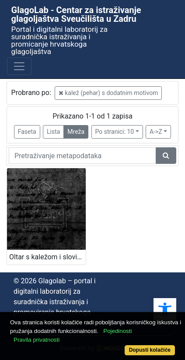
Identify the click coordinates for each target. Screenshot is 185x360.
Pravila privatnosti (36, 339)
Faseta (27, 131)
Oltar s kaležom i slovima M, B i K (47, 257)
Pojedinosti (117, 331)
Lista (53, 131)
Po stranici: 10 (114, 131)
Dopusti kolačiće (150, 350)
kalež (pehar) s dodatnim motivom (108, 92)
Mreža (75, 131)
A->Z (156, 131)
